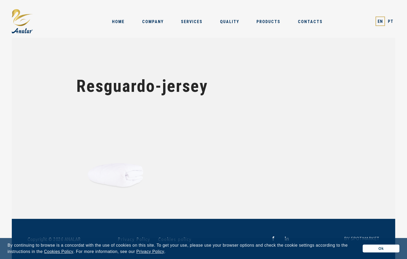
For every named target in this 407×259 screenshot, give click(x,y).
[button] (167, 252)
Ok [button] (381, 248)
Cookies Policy (58, 252)
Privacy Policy (150, 252)
